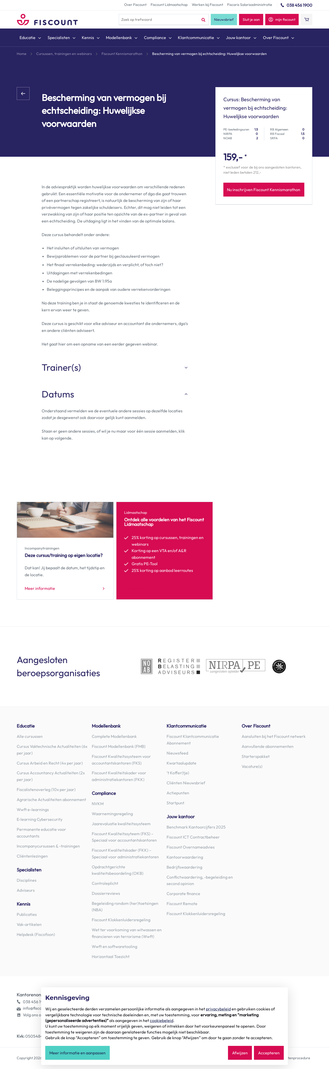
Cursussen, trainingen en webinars (64, 53)
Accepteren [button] (269, 1052)
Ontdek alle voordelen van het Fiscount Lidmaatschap (164, 522)
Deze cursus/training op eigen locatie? (64, 555)
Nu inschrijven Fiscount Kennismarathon (263, 189)
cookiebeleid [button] (161, 1020)
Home (21, 53)
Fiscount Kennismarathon (122, 53)
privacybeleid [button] (218, 1008)
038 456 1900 (299, 5)
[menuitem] (30, 39)
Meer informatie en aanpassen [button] (77, 1052)
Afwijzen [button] (240, 1052)
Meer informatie (40, 588)
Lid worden (134, 588)
